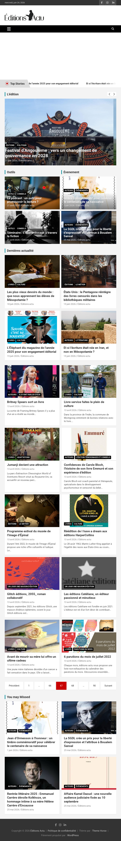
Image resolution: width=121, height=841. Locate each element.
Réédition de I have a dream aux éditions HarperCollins (85, 533)
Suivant (108, 685)
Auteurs (69, 190)
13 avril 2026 (13, 406)
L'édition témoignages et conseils (93, 457)
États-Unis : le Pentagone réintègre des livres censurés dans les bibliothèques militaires (52, 153)
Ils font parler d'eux (29, 395)
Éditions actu (28, 160)
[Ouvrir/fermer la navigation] (9, 29)
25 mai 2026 (70, 240)
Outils (11, 172)
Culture (21, 284)
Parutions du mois (83, 649)
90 (94, 685)
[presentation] (109, 94)
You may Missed (18, 697)
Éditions (13, 145)
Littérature (82, 340)
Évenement (71, 172)
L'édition (13, 94)
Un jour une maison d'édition (22, 586)
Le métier (24, 145)
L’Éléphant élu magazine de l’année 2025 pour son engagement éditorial (31, 350)
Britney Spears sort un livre (25, 402)
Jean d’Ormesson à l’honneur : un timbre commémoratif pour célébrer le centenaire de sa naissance (88, 198)
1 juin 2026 (69, 205)
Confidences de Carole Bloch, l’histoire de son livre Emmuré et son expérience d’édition (88, 468)
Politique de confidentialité (62, 830)
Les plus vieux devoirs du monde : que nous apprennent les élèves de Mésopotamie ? (30, 296)
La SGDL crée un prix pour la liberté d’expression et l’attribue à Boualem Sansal (88, 232)
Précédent (14, 685)
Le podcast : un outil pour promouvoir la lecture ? (24, 200)
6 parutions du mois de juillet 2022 (87, 657)
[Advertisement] (60, 56)
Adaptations (23, 457)
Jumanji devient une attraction (27, 465)
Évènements (82, 190)
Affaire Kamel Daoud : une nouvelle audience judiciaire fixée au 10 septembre (88, 797)
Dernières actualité (20, 251)
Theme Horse (99, 830)
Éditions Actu (37, 830)
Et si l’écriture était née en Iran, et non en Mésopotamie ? (86, 350)
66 (50, 685)
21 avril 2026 (13, 205)
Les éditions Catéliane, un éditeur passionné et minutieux (86, 596)
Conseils (21, 194)
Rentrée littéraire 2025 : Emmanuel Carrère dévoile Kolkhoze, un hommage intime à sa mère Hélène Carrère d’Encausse (30, 799)
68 (72, 685)
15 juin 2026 (14, 160)
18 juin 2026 (13, 304)
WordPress (73, 835)
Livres (11, 284)
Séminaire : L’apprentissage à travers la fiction (32, 234)
